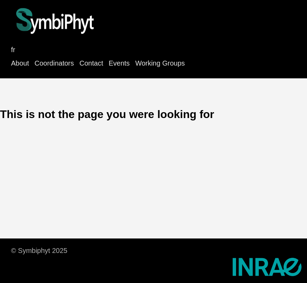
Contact (91, 63)
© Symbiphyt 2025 (39, 250)
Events (119, 63)
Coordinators (54, 63)
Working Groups (160, 63)
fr (13, 49)
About (20, 63)
